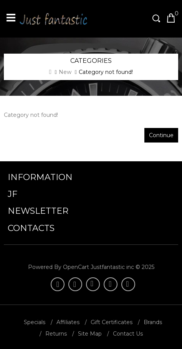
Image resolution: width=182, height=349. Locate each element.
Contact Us (128, 333)
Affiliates (67, 322)
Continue (161, 135)
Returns (56, 333)
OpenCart (76, 267)
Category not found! (106, 72)
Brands (153, 322)
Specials (34, 322)
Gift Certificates (111, 322)
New (65, 72)
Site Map (90, 333)
